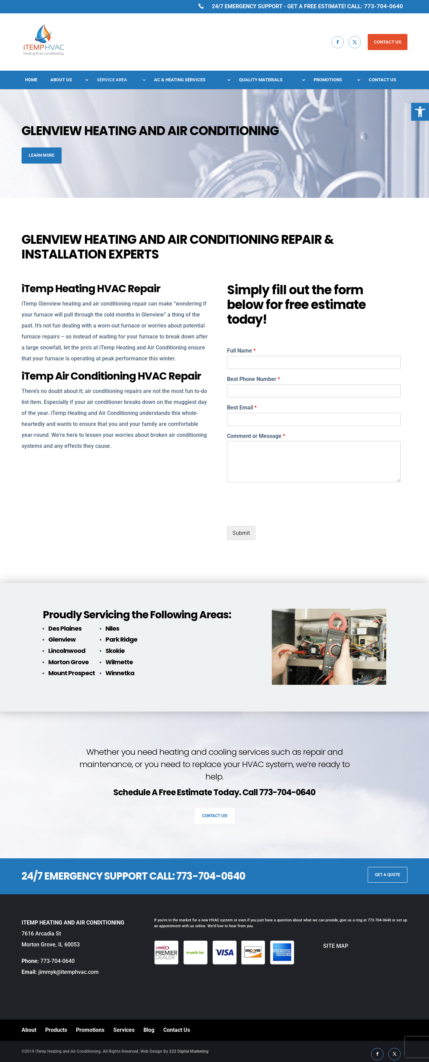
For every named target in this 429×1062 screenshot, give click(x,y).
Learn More (41, 155)
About (29, 1030)
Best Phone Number (253, 379)
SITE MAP (321, 946)
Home (31, 79)
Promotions (328, 79)
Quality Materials (260, 79)
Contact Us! (214, 815)
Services (124, 1030)
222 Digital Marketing (189, 1051)
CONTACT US (387, 42)
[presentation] (279, 514)
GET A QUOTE (387, 874)
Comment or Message (256, 436)
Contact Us (382, 79)
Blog (148, 1030)
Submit (241, 533)
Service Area (112, 79)
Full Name (241, 350)
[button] (420, 112)
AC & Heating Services (179, 79)
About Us (61, 79)
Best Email (242, 407)
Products (56, 1030)
